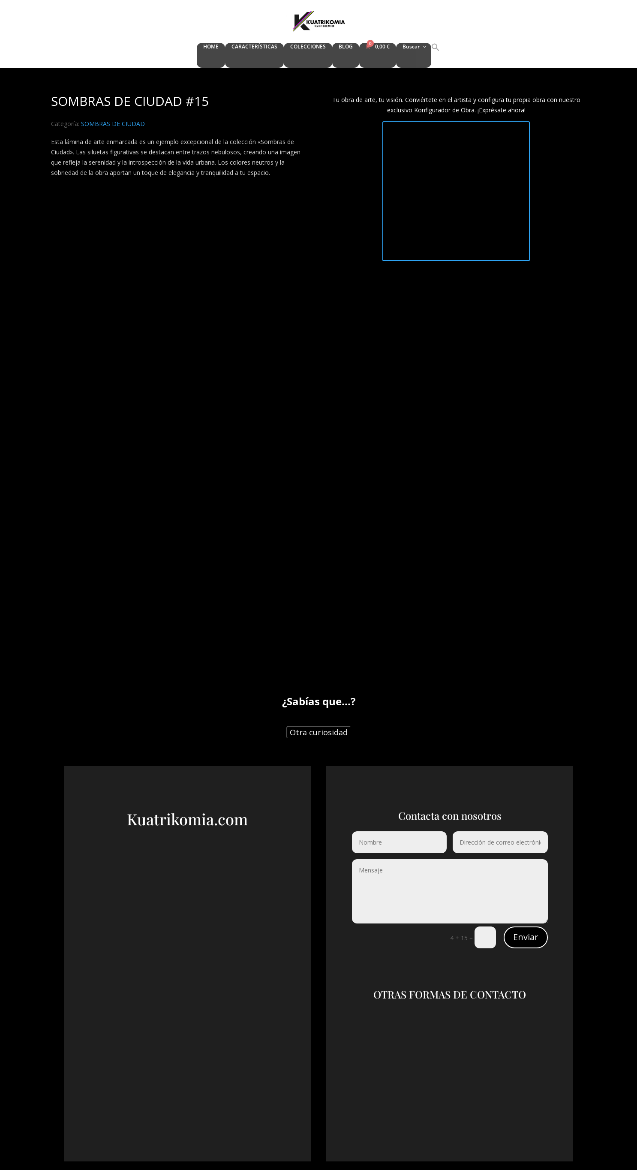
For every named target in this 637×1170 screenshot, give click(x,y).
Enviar (525, 937)
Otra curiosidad (319, 732)
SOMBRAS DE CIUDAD (113, 124)
